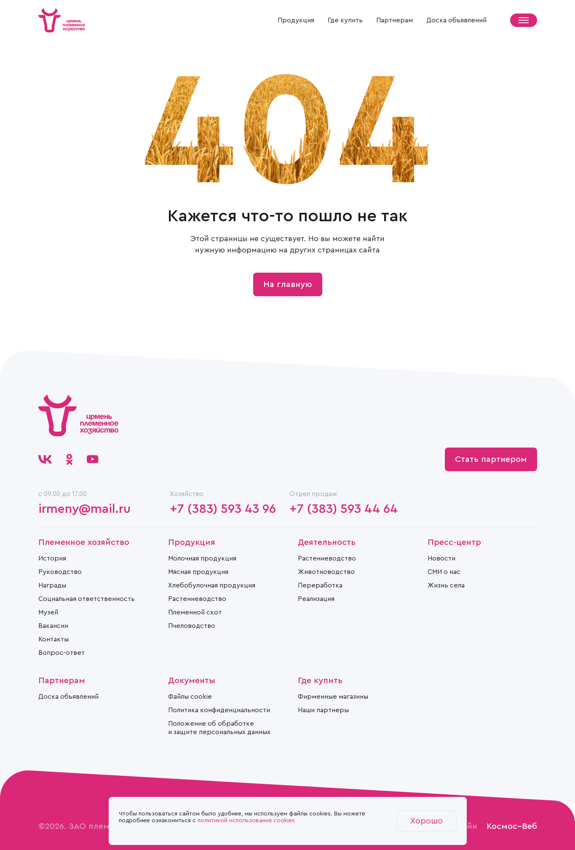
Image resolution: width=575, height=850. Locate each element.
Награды (52, 585)
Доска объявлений (456, 20)
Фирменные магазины (333, 696)
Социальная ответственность (86, 598)
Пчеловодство (191, 625)
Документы (191, 680)
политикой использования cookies (246, 820)
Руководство (60, 571)
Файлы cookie (190, 696)
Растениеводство (197, 598)
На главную (287, 284)
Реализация (316, 598)
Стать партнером (491, 459)
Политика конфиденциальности (219, 710)
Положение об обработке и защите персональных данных (219, 727)
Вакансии (53, 625)
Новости (441, 558)
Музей (48, 612)
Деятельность (327, 542)
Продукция (296, 20)
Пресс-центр (454, 542)
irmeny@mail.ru (84, 509)
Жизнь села (446, 585)
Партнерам (394, 20)
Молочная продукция (202, 558)
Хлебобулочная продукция (211, 585)
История (52, 558)
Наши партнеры (323, 710)
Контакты (53, 639)
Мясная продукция (198, 571)
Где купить (345, 20)
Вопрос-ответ (61, 652)
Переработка (320, 585)
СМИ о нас (444, 571)
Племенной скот (195, 612)
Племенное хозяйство (83, 542)
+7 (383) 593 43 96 (223, 509)
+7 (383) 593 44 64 (343, 509)
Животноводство (326, 571)
